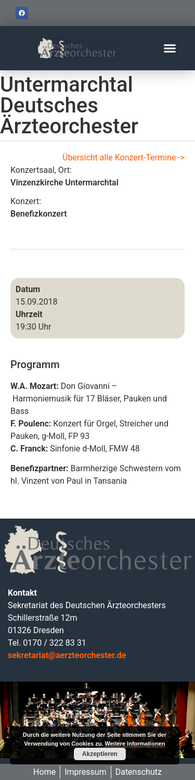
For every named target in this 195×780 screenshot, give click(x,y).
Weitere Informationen (135, 743)
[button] (170, 48)
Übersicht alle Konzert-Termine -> (123, 157)
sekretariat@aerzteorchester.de (67, 655)
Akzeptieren (100, 754)
